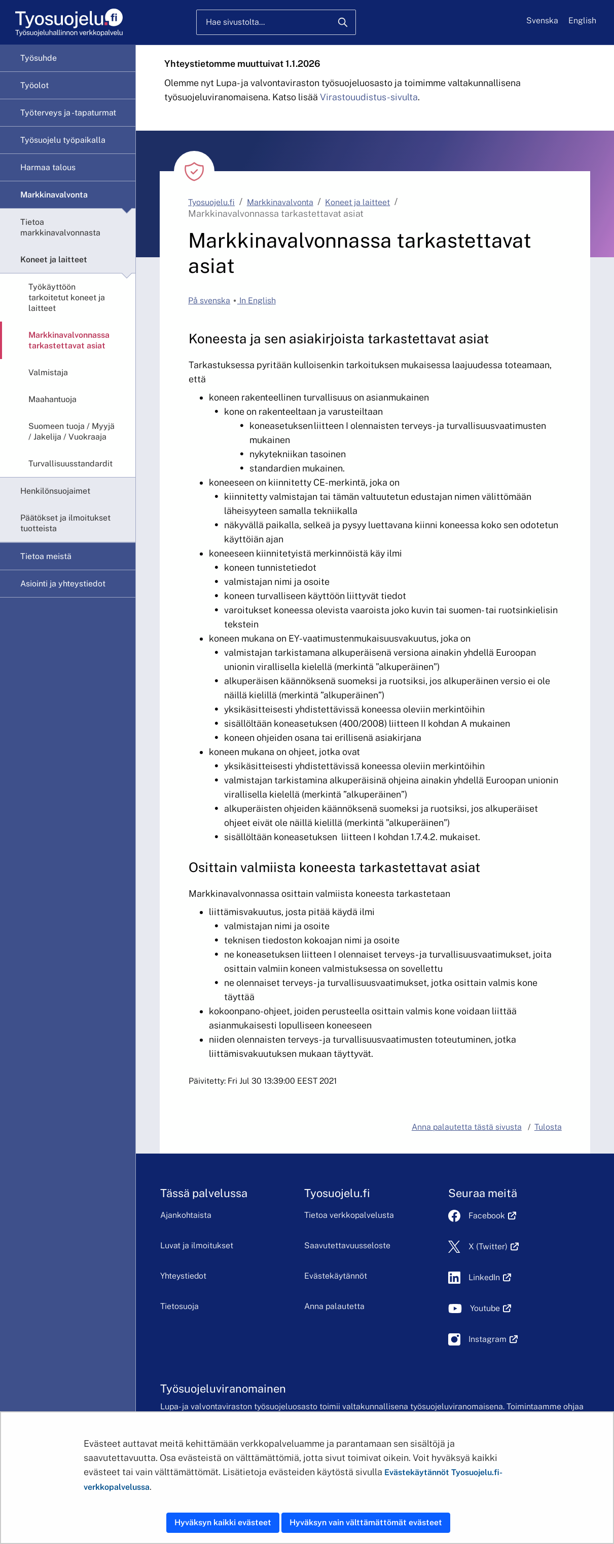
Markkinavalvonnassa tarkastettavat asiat (69, 340)
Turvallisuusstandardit (70, 463)
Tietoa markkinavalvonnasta (60, 227)
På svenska (209, 300)
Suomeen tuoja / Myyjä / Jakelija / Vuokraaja (71, 431)
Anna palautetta (334, 1306)
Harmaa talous (48, 167)
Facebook (492, 1215)
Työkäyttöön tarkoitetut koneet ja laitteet (66, 297)
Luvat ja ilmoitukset (196, 1245)
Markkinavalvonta (54, 195)
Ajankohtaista (185, 1215)
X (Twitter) (493, 1246)
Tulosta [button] (548, 1127)
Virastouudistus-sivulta (369, 97)
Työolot (34, 85)
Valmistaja (48, 372)
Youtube (490, 1308)
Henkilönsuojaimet (55, 491)
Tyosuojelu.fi (211, 202)
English (582, 20)
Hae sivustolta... (235, 22)
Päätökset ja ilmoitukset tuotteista (65, 523)
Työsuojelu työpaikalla (62, 140)
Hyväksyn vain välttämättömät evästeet (366, 1522)
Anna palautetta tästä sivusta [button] (467, 1127)
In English (256, 300)
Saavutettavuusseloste (347, 1245)
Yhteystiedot (183, 1276)
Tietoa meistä (45, 556)
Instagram (493, 1339)
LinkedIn (489, 1277)
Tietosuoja (179, 1306)
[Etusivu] (68, 22)
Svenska (542, 20)
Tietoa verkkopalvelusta (349, 1215)
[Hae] (343, 22)
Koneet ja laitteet (53, 259)
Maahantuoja (52, 399)
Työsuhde (38, 58)
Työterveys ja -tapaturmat (68, 112)
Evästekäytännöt (335, 1276)
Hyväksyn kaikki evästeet (222, 1522)
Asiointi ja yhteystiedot (62, 583)
